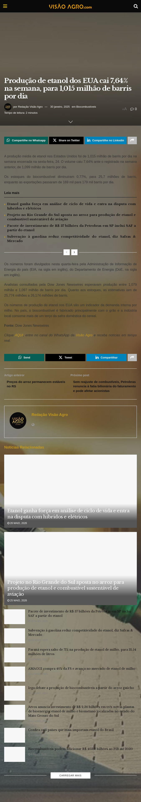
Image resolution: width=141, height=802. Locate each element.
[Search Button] (136, 6)
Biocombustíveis (86, 106)
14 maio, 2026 (38, 680)
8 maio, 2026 (37, 760)
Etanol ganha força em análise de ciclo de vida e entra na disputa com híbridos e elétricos (68, 520)
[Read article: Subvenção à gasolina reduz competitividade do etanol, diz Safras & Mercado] (14, 642)
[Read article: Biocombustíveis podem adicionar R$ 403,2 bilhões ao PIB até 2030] (14, 760)
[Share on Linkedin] (106, 141)
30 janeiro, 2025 (60, 106)
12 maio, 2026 (38, 699)
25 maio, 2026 (17, 607)
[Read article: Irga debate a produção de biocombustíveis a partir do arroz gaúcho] (14, 699)
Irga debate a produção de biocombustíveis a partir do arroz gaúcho (81, 694)
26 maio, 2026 (17, 529)
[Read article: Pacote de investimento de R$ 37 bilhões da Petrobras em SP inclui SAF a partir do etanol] (14, 623)
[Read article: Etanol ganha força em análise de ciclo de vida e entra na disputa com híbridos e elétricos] (70, 508)
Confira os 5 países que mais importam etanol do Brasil (71, 736)
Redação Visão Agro (30, 106)
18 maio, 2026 (38, 646)
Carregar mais (70, 782)
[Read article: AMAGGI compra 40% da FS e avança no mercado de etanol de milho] (14, 680)
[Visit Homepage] (70, 6)
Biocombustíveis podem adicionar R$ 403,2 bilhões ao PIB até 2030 (80, 755)
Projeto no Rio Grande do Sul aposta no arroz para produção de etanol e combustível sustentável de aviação (65, 594)
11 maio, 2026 (38, 741)
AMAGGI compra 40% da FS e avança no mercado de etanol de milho (81, 675)
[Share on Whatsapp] (26, 141)
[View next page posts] (74, 253)
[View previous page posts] (67, 253)
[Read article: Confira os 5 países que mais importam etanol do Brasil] (14, 741)
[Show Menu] (5, 6)
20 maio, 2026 (38, 627)
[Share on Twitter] (66, 141)
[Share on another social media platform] (132, 141)
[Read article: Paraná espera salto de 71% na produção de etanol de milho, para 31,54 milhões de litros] (14, 661)
